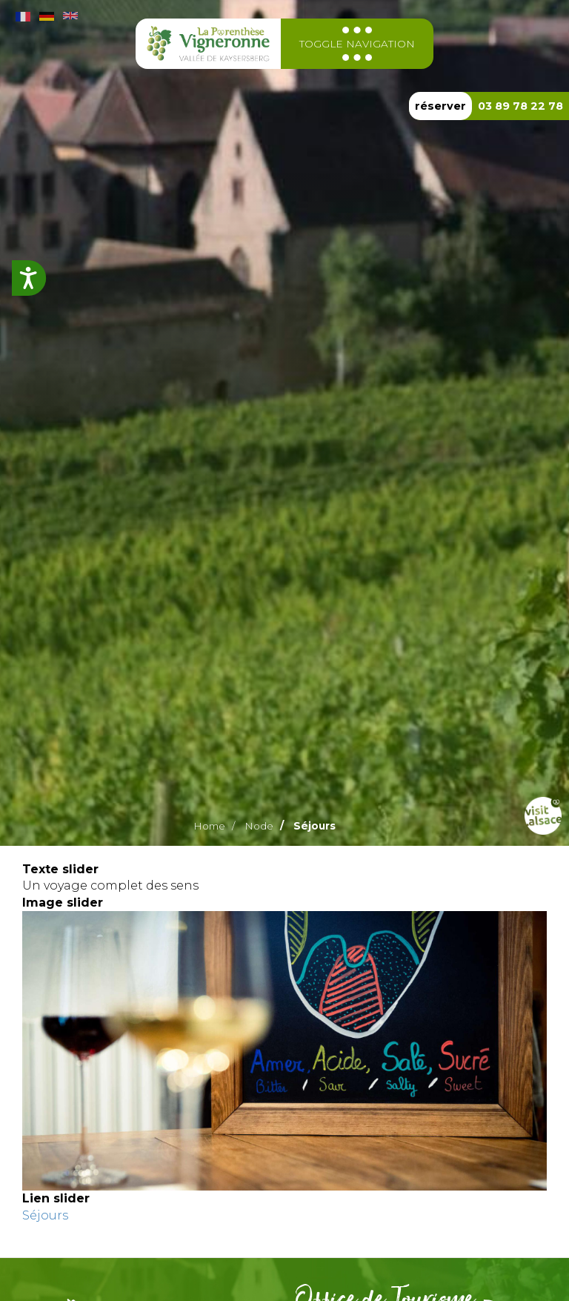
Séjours (45, 1215)
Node (258, 826)
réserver (440, 106)
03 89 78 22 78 (520, 106)
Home (209, 826)
